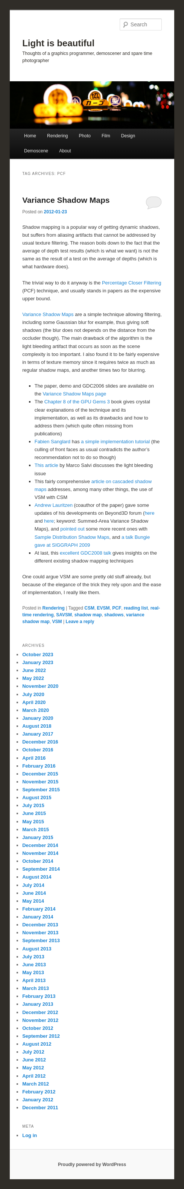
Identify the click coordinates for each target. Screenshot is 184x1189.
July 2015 (33, 805)
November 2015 (40, 782)
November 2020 (40, 686)
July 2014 (33, 885)
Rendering (57, 135)
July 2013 (33, 956)
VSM (57, 621)
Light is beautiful (58, 43)
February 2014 (38, 909)
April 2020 (34, 702)
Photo (85, 135)
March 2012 (35, 1084)
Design (128, 135)
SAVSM (64, 614)
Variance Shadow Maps (65, 200)
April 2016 (34, 758)
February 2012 (38, 1092)
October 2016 (37, 750)
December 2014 (40, 845)
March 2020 (35, 710)
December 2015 (40, 774)
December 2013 (40, 924)
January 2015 (37, 837)
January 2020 (37, 718)
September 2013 (41, 940)
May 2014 (33, 901)
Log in (29, 1135)
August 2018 (36, 726)
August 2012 (36, 1044)
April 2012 (34, 1076)
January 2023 (37, 662)
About (65, 151)
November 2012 (40, 1020)
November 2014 (40, 853)
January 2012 (37, 1099)
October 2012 (37, 1028)
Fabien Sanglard (52, 441)
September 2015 (41, 789)
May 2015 (33, 821)
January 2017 (37, 734)
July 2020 (33, 694)
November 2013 (40, 932)
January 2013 (37, 1004)
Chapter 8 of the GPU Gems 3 (77, 401)
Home (30, 135)
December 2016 (40, 742)
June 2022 (34, 670)
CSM (89, 608)
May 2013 (33, 972)
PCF (116, 608)
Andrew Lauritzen (54, 505)
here (149, 513)
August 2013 (36, 949)
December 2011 (40, 1107)
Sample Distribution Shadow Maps (72, 537)
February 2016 (38, 766)
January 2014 (37, 917)
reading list (136, 608)
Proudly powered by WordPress (92, 1164)
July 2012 (33, 1052)
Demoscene (36, 151)
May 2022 (33, 678)
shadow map (88, 614)
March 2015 (35, 829)
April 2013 (34, 980)
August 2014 (36, 877)
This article (46, 465)
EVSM (103, 608)
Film (106, 135)
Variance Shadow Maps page (74, 394)
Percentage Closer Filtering (131, 283)
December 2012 (40, 1012)
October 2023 (37, 654)
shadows (113, 614)
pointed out (72, 529)
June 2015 (34, 813)
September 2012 (41, 1036)
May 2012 (33, 1067)
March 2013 (35, 988)
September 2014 (41, 869)
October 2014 (37, 861)
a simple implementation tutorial (115, 441)
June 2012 (34, 1060)
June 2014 (34, 893)
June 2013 (34, 964)
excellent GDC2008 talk (85, 553)
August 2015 (36, 797)
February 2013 (38, 996)
